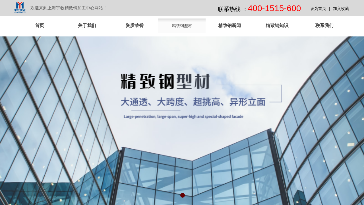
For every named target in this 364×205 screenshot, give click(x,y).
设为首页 (318, 9)
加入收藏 (341, 9)
